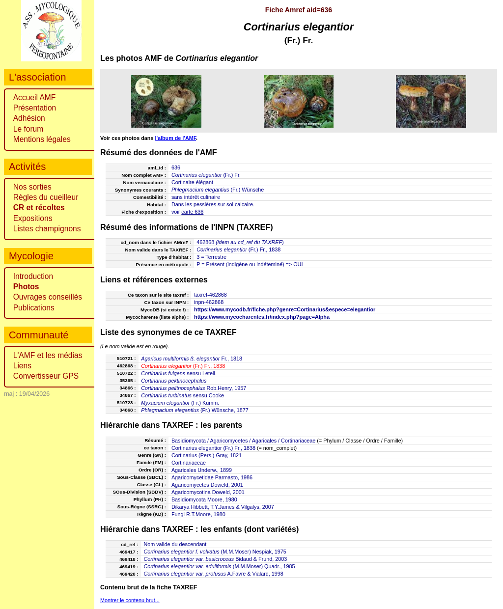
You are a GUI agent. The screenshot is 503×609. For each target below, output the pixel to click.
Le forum (28, 129)
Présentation (34, 108)
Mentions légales (42, 139)
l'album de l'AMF (175, 138)
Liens (22, 365)
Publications (34, 308)
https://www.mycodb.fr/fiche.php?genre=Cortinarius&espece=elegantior (284, 309)
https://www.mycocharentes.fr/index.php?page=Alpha (262, 317)
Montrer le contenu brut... (130, 600)
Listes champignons (47, 228)
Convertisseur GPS (46, 376)
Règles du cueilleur (46, 197)
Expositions (33, 218)
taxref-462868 (210, 295)
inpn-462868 (209, 302)
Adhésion (29, 118)
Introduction (33, 276)
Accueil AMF (34, 97)
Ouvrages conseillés (47, 297)
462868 (205, 242)
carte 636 (192, 212)
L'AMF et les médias (48, 355)
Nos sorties (32, 187)
